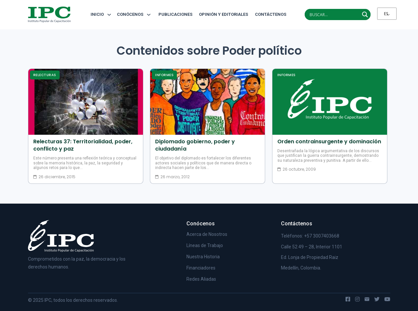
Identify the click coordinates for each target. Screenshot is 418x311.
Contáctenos (268, 14)
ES (386, 13)
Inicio (97, 14)
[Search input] (334, 14)
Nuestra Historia (203, 256)
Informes (164, 74)
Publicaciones (175, 14)
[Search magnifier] (365, 14)
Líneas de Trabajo (204, 245)
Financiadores (200, 267)
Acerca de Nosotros (206, 234)
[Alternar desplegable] (109, 15)
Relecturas (44, 74)
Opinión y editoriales (223, 14)
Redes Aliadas (201, 279)
